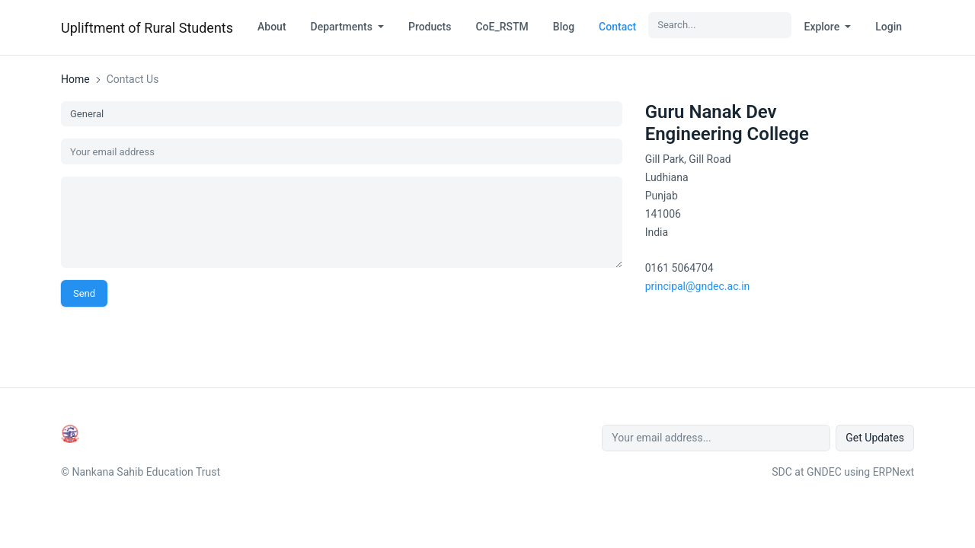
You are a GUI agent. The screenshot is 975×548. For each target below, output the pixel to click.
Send (84, 293)
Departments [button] (343, 27)
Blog (563, 27)
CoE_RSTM (501, 27)
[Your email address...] (716, 438)
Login (888, 27)
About (271, 27)
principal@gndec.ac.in (697, 286)
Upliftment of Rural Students (147, 28)
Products (430, 27)
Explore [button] (823, 27)
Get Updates (875, 438)
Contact (617, 27)
